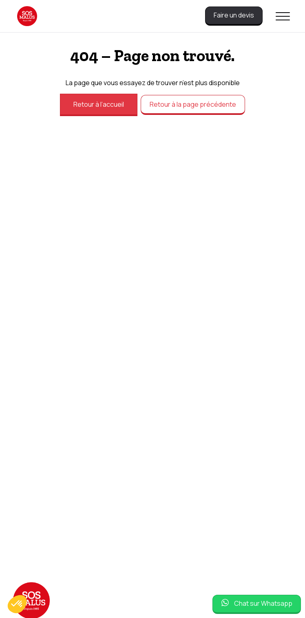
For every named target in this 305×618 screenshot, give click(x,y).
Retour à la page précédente (193, 104)
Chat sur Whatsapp (263, 603)
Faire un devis (234, 15)
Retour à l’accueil (98, 104)
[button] (17, 604)
